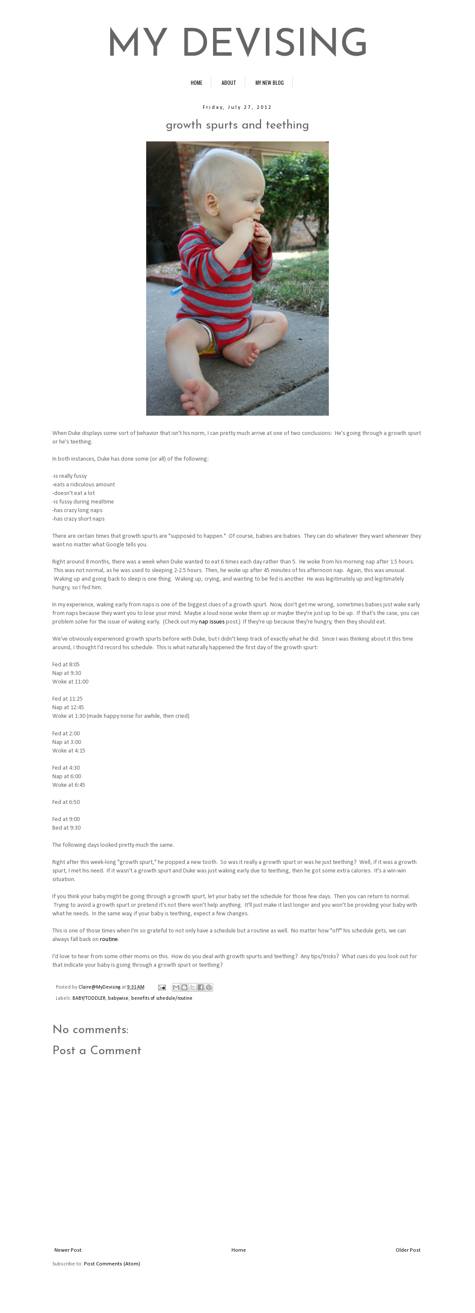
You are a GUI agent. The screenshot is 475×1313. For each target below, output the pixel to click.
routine (109, 939)
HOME (196, 82)
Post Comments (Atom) (112, 1264)
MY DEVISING (237, 46)
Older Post (408, 1250)
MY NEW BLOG (270, 82)
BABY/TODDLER (88, 998)
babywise (118, 998)
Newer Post (67, 1250)
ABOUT (229, 82)
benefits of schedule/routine (161, 998)
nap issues (212, 622)
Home (238, 1250)
